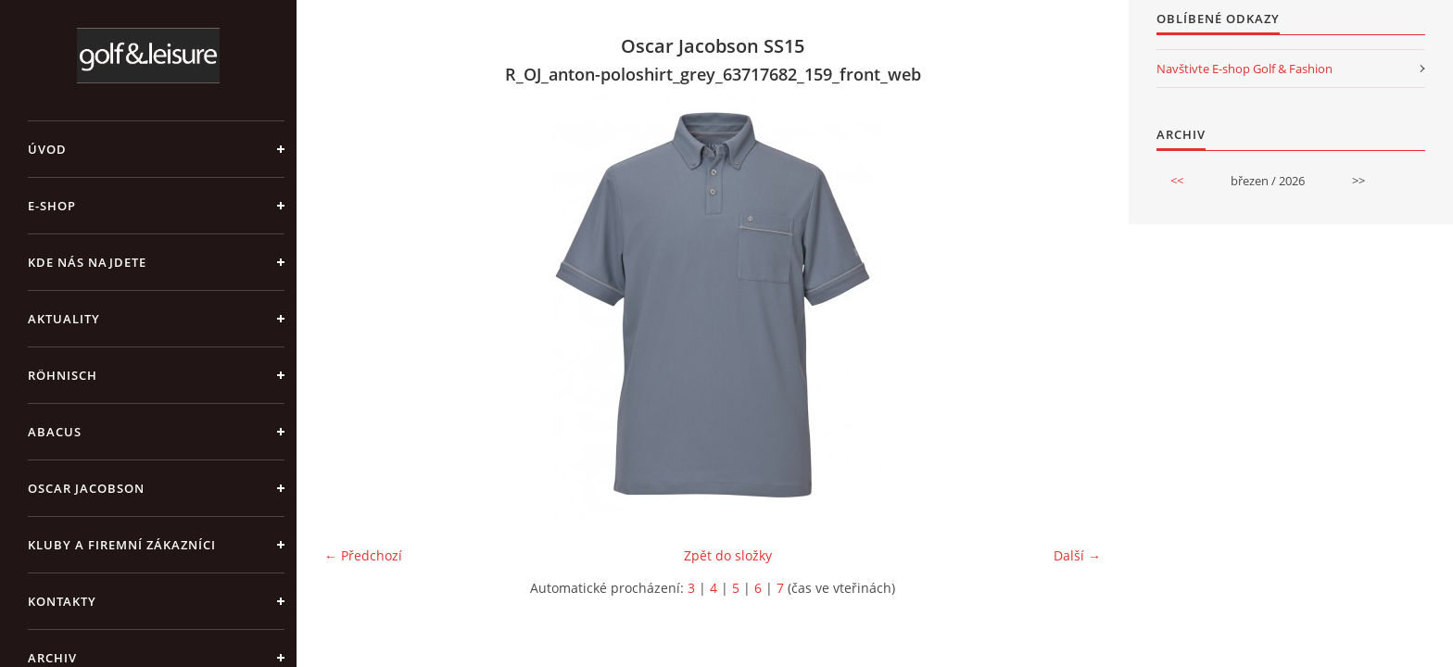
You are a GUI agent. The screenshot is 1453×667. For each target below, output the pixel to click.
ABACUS (55, 431)
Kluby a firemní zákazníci (122, 544)
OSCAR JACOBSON (86, 488)
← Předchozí (363, 555)
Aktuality (64, 318)
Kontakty (62, 601)
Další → (1077, 555)
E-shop (52, 205)
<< (1176, 180)
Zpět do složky (728, 555)
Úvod (47, 149)
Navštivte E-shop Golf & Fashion (1244, 68)
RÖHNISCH (62, 375)
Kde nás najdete (87, 262)
